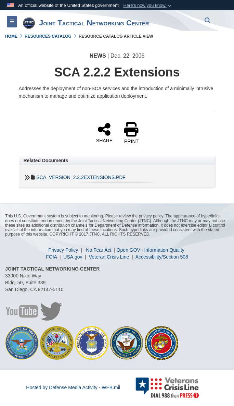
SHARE (104, 132)
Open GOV (128, 250)
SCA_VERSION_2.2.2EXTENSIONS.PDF (81, 177)
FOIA (52, 257)
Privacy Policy (63, 250)
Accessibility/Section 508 (161, 257)
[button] (148, 5)
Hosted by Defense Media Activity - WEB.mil (73, 387)
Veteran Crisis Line (109, 257)
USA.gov (73, 257)
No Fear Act (99, 250)
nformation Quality (164, 250)
